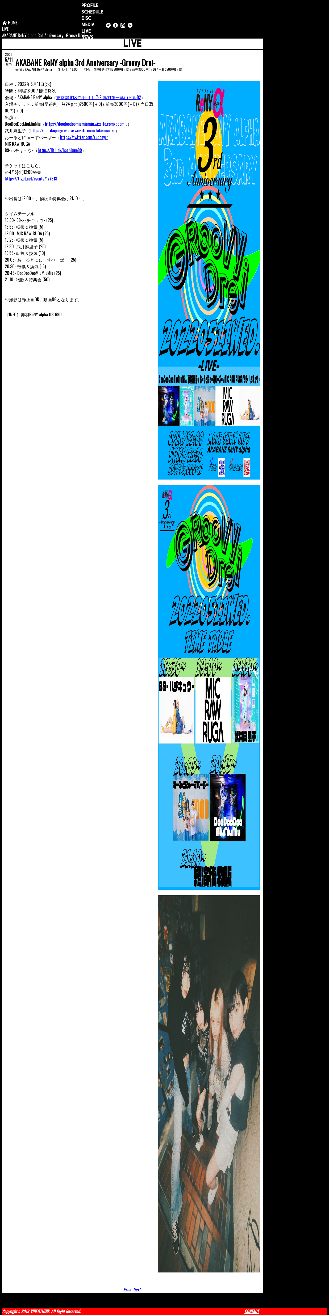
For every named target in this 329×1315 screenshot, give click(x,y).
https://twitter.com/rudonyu (83, 137)
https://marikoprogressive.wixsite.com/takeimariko (72, 130)
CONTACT (251, 1311)
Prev (127, 1289)
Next (137, 1289)
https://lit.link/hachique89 (60, 150)
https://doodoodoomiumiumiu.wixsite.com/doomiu (86, 124)
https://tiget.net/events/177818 (31, 178)
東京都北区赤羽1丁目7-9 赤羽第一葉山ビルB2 (98, 97)
